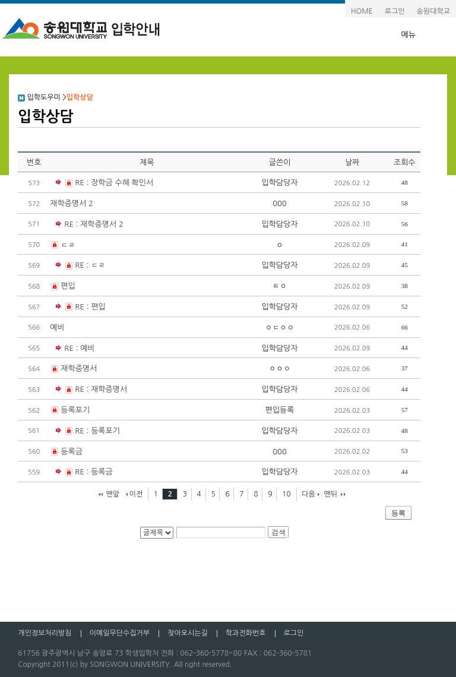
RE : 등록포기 (88, 431)
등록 (398, 513)
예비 (57, 327)
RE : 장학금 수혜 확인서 (104, 183)
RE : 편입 (80, 307)
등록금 (72, 451)
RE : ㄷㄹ (80, 266)
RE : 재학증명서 (91, 390)
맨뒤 (331, 494)
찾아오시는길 (187, 633)
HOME (362, 11)
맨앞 (112, 494)
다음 (308, 494)
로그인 (395, 11)
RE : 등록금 (84, 472)
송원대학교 (433, 11)
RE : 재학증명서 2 (93, 224)
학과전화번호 (246, 633)
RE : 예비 (79, 348)
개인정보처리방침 (44, 633)
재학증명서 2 (71, 203)
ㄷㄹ (68, 245)
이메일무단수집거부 (120, 633)
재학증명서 (79, 368)
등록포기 (75, 410)
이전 (136, 494)
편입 (68, 286)
